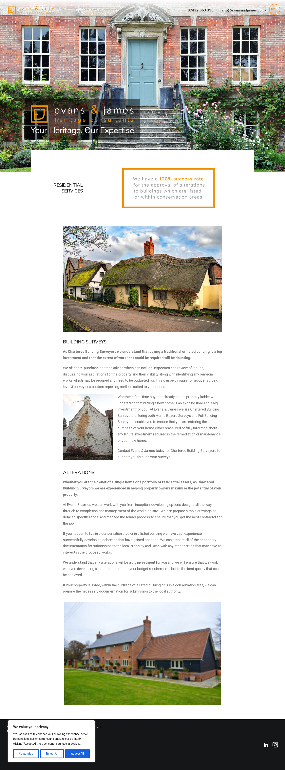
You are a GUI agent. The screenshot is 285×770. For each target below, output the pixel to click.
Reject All (52, 753)
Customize (26, 753)
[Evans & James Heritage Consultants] (31, 10)
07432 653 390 (201, 10)
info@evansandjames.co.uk (243, 10)
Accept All (77, 753)
